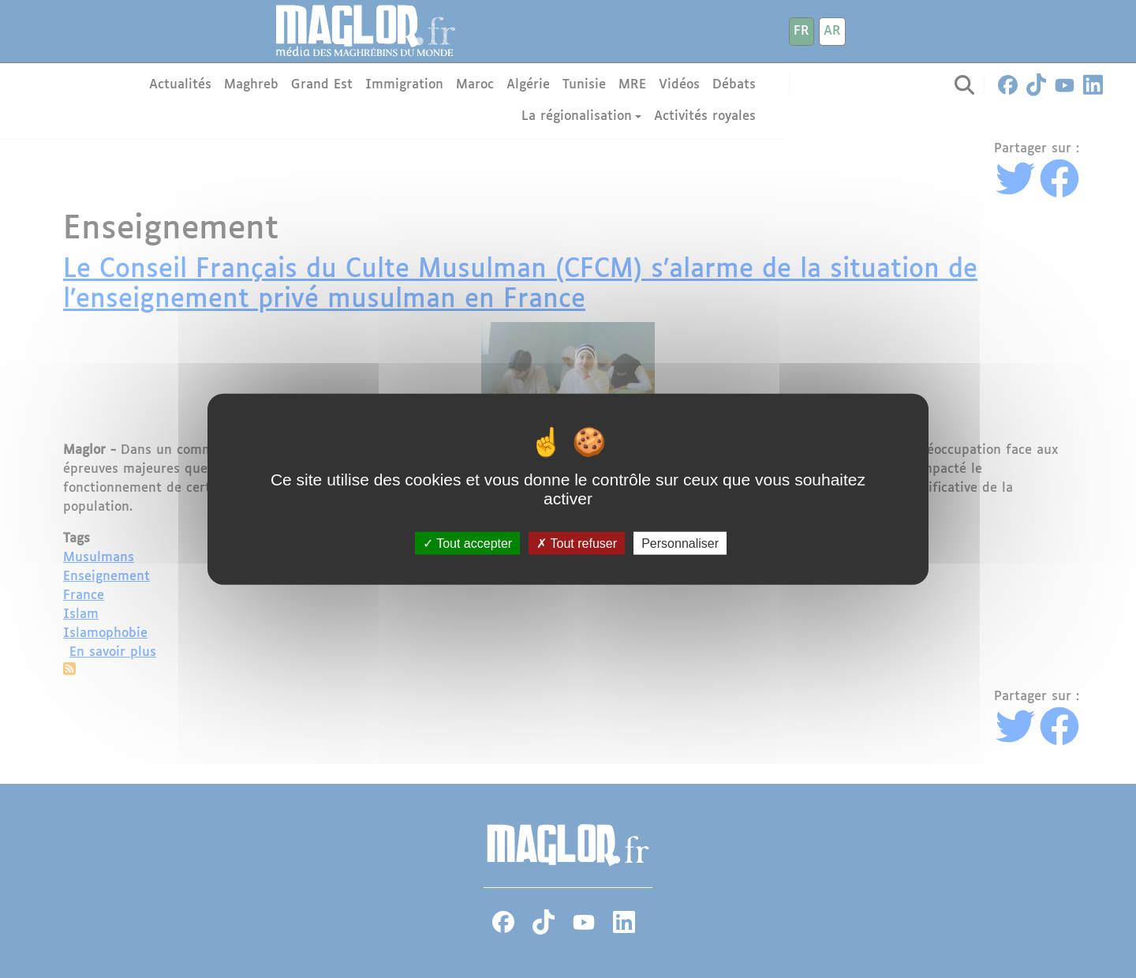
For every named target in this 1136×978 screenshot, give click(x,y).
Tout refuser (576, 543)
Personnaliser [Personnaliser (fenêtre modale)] (680, 543)
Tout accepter (467, 543)
